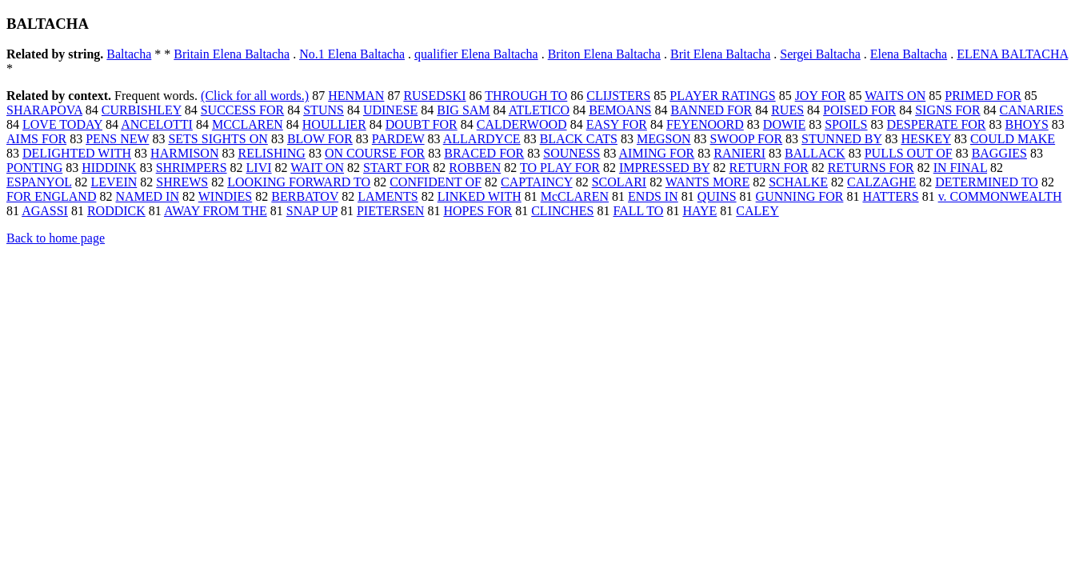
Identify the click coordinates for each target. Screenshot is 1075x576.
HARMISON (184, 153)
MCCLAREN (247, 124)
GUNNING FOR (800, 196)
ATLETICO (539, 110)
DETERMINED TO (986, 182)
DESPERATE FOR (936, 124)
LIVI (259, 167)
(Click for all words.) (255, 95)
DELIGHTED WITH (76, 153)
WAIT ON (317, 167)
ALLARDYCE (482, 139)
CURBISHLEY (142, 110)
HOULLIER (334, 124)
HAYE (699, 211)
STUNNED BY (841, 139)
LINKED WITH (480, 196)
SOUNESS (571, 153)
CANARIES (1032, 110)
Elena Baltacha (908, 54)
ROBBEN (475, 167)
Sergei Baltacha (820, 54)
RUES (787, 110)
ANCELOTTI (157, 124)
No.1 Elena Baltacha (352, 54)
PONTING (34, 167)
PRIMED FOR (983, 95)
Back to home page (55, 238)
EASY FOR (616, 124)
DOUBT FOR (422, 124)
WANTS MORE (707, 182)
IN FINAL (960, 167)
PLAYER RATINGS (722, 95)
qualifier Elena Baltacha (476, 54)
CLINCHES (562, 211)
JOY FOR (820, 95)
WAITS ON (895, 95)
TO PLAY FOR (560, 167)
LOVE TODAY (62, 124)
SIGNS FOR (947, 110)
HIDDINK (109, 167)
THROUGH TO (526, 95)
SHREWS (182, 182)
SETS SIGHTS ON (217, 139)
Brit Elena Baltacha (720, 54)
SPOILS (846, 124)
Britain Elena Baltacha (232, 54)
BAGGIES (999, 153)
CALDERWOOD (522, 124)
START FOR (396, 167)
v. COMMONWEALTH (1000, 196)
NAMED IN (147, 196)
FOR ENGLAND (51, 196)
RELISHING (271, 153)
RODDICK (116, 211)
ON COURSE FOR (375, 153)
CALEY (757, 211)
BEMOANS (620, 110)
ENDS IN (653, 196)
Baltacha (128, 54)
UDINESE (390, 110)
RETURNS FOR (871, 167)
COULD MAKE (1012, 139)
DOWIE (784, 124)
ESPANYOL (39, 182)
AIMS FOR (36, 139)
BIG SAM (463, 110)
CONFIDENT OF (436, 182)
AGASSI (45, 211)
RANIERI (739, 153)
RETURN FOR (769, 167)
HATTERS (890, 196)
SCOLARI (619, 182)
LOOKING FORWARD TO (298, 182)
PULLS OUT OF (909, 153)
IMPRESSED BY (664, 167)
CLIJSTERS (618, 95)
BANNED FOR (711, 110)
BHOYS (1027, 124)
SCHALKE (798, 182)
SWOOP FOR (746, 139)
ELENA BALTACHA (1012, 54)
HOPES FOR (477, 211)
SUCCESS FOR (243, 110)
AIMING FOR (657, 153)
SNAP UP (312, 211)
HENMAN (356, 95)
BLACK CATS (578, 139)
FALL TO (638, 211)
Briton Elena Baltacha (604, 54)
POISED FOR (859, 110)
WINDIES (225, 196)
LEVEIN (114, 182)
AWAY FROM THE (215, 211)
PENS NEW (117, 139)
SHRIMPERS (191, 167)
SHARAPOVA (44, 110)
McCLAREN (575, 196)
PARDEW (398, 139)
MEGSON (664, 139)
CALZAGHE (881, 182)
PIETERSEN (390, 211)
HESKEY (926, 139)
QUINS (717, 196)
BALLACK (815, 153)
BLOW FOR (320, 139)
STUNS (323, 110)
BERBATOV (304, 196)
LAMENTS (388, 196)
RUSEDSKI (434, 95)
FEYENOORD (705, 124)
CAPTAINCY (537, 182)
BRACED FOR (484, 153)
